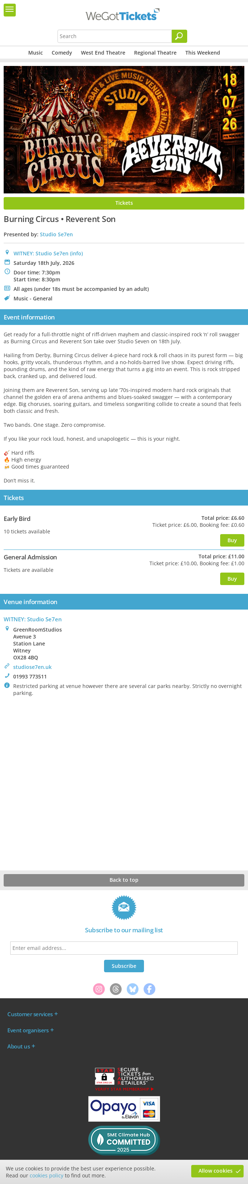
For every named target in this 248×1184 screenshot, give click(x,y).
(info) (76, 253)
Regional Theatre (155, 52)
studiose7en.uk (32, 666)
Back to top (124, 879)
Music (35, 52)
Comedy (62, 52)
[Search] (179, 36)
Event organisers (27, 1030)
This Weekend (202, 52)
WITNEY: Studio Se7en (41, 253)
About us (18, 1046)
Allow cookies (216, 1170)
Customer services (30, 1014)
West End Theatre (103, 52)
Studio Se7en (56, 234)
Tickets (124, 202)
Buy (232, 540)
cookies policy (46, 1175)
